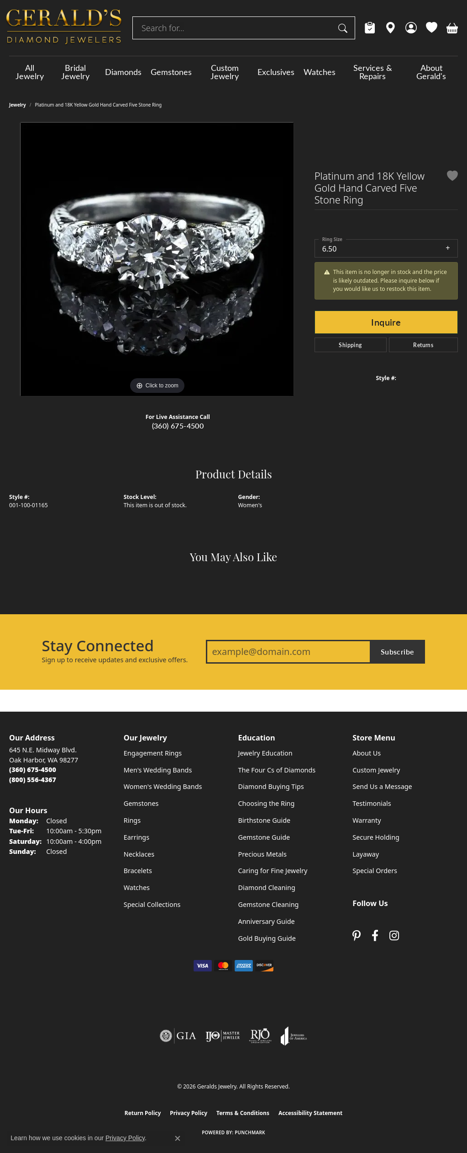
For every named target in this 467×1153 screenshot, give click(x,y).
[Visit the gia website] (178, 1035)
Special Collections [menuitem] (152, 904)
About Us (366, 753)
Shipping (350, 345)
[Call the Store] (32, 769)
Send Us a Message (382, 786)
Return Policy (143, 1113)
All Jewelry (30, 71)
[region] (157, 259)
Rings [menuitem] (132, 820)
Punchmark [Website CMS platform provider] (250, 1132)
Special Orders (374, 870)
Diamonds (123, 71)
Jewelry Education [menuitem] (265, 753)
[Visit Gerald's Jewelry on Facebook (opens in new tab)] (375, 936)
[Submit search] (344, 28)
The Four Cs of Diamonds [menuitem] (277, 770)
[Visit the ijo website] (222, 1035)
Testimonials (371, 803)
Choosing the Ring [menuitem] (266, 803)
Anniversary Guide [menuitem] (266, 921)
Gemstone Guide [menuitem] (264, 837)
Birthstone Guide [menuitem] (264, 820)
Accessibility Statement (310, 1113)
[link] (370, 28)
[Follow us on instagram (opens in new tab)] (394, 936)
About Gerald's (431, 71)
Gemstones (171, 71)
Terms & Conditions (242, 1113)
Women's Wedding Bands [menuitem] (163, 786)
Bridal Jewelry (75, 71)
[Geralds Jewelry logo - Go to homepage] (64, 28)
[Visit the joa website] (294, 1035)
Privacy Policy (188, 1113)
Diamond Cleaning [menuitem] (266, 887)
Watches (320, 71)
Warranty (366, 820)
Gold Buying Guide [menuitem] (267, 938)
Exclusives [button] (275, 71)
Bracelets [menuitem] (138, 870)
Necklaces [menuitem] (139, 854)
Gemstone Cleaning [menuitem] (268, 904)
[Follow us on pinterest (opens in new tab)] (356, 936)
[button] (411, 28)
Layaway (365, 854)
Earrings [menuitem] (136, 837)
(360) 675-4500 (178, 425)
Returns (423, 345)
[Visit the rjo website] (260, 1035)
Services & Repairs (372, 71)
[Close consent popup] (177, 1138)
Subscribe (398, 651)
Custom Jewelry (224, 71)
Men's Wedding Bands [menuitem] (158, 770)
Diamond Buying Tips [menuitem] (271, 786)
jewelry (17, 105)
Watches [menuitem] (137, 887)
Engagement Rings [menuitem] (153, 753)
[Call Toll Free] (32, 779)
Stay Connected (98, 646)
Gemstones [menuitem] (141, 803)
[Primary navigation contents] (233, 72)
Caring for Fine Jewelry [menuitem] (273, 870)
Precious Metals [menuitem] (262, 854)
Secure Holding (375, 837)
